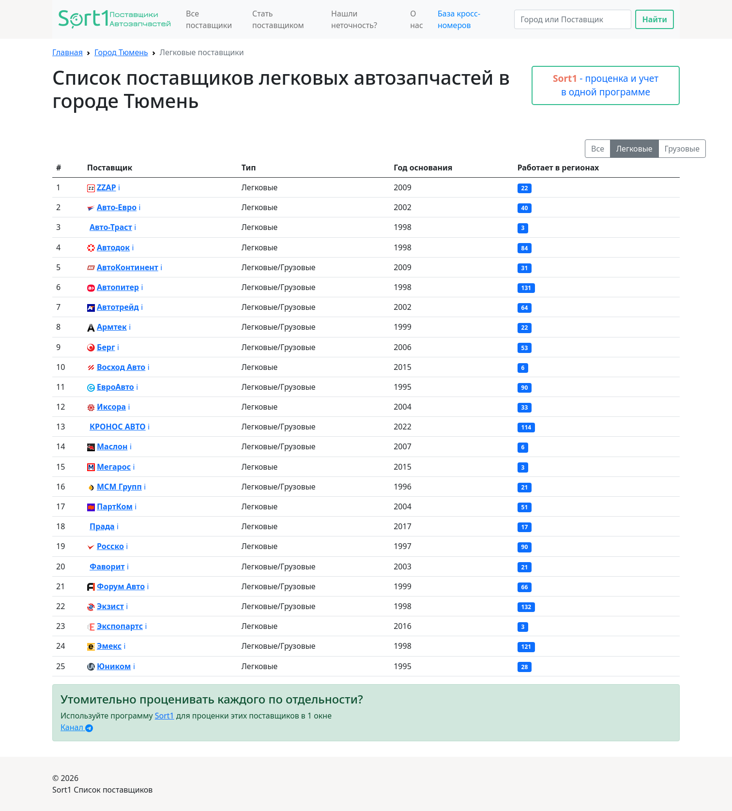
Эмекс (109, 646)
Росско (110, 546)
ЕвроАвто (115, 387)
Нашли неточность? (354, 19)
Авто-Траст (111, 227)
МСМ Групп (119, 486)
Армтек (112, 326)
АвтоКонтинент (127, 267)
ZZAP (106, 187)
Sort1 (164, 715)
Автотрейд (118, 307)
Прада (102, 526)
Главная (67, 52)
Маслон (112, 446)
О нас (416, 19)
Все (597, 148)
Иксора (111, 406)
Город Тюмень (121, 52)
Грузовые (682, 148)
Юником (114, 666)
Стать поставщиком (278, 19)
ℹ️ (119, 187)
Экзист (110, 606)
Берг (106, 347)
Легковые (634, 148)
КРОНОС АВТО (118, 426)
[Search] (572, 19)
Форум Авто (121, 586)
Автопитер (118, 287)
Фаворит (107, 566)
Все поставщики (209, 19)
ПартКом (115, 506)
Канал (77, 727)
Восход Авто (121, 367)
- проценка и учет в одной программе (605, 85)
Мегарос (114, 466)
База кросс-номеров (459, 19)
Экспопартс (120, 626)
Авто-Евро (117, 207)
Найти (654, 19)
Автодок (113, 247)
